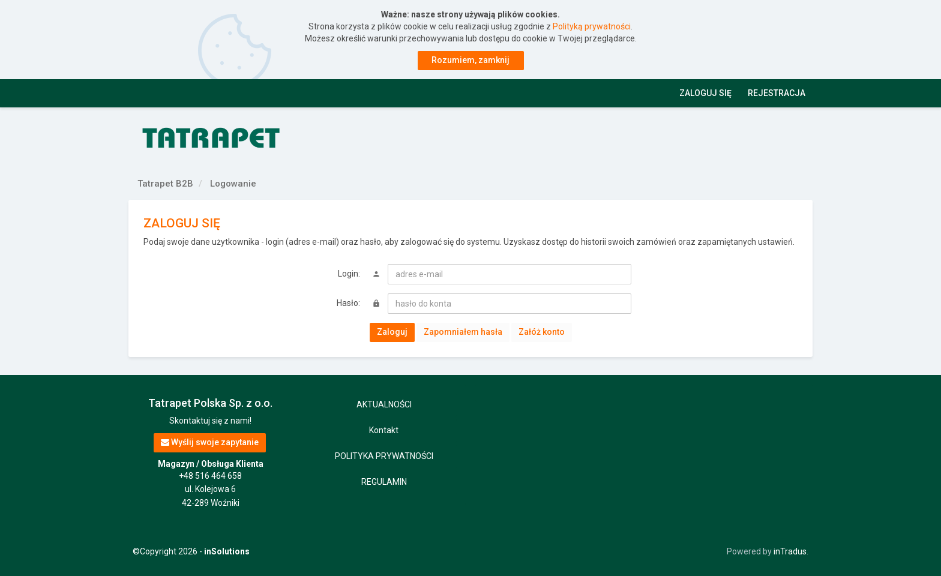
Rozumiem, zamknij (470, 60)
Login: (349, 273)
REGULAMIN (384, 482)
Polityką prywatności (592, 26)
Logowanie (233, 183)
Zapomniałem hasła (463, 332)
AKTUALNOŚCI (384, 404)
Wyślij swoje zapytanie (210, 442)
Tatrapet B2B (165, 183)
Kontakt (383, 430)
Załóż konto (542, 332)
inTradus (790, 551)
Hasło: (348, 303)
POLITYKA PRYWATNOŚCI (384, 456)
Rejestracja (776, 93)
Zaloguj (392, 332)
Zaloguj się (705, 93)
